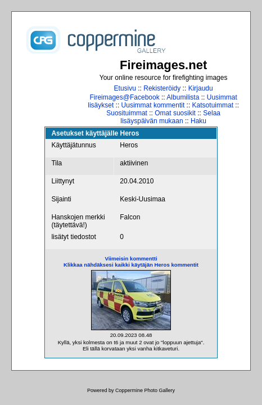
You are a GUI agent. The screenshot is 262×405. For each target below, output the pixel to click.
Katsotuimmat (212, 105)
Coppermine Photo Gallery (145, 390)
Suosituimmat (126, 113)
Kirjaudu (200, 88)
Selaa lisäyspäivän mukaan (170, 117)
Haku (198, 121)
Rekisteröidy (161, 88)
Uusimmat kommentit (153, 105)
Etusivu (125, 88)
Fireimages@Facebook (124, 97)
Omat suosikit (175, 113)
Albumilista (182, 97)
